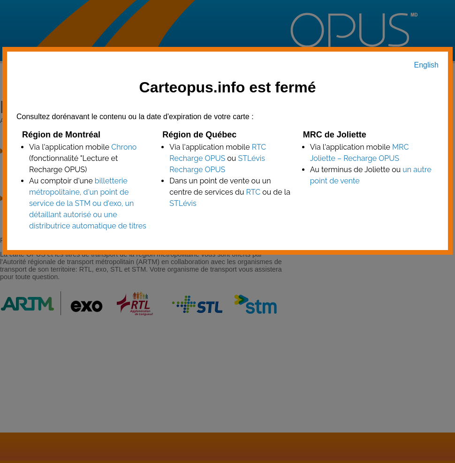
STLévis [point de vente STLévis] (183, 203)
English (426, 65)
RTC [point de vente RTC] (253, 192)
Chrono (123, 147)
